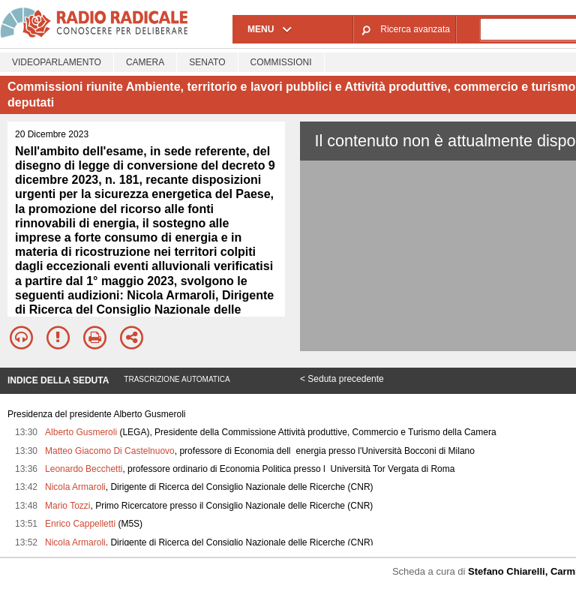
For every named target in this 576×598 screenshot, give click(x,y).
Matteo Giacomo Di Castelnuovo (110, 451)
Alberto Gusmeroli (81, 432)
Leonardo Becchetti (83, 469)
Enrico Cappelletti (80, 523)
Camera (145, 62)
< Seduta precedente (342, 379)
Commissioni (281, 62)
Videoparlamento (56, 62)
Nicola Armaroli (75, 487)
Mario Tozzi (67, 505)
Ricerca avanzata (415, 29)
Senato (207, 62)
